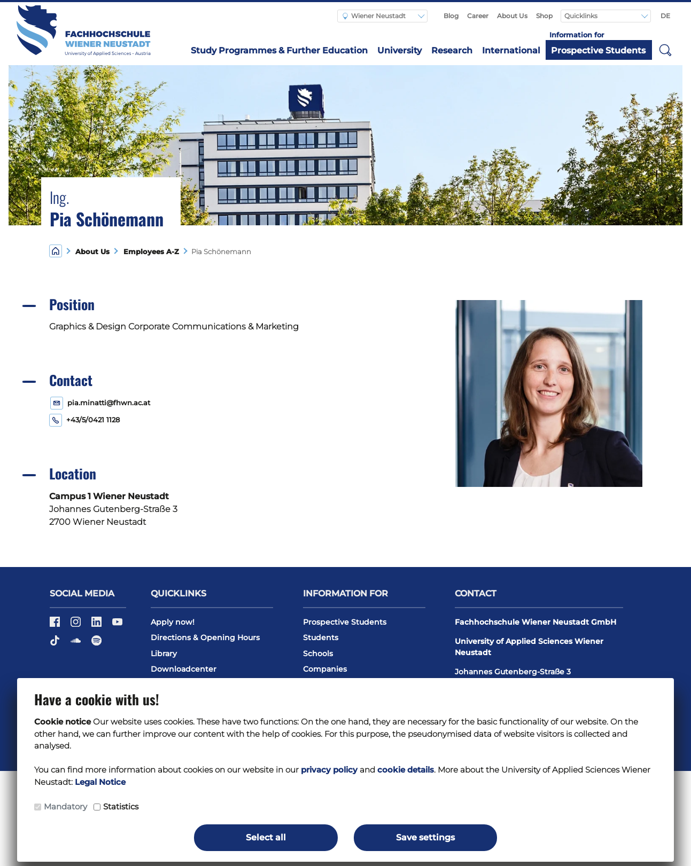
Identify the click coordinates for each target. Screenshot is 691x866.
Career (477, 16)
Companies (325, 669)
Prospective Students (598, 50)
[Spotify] (96, 644)
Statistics (120, 806)
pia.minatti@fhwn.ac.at (108, 403)
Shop (544, 16)
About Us (512, 16)
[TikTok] (56, 644)
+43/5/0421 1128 (93, 420)
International (511, 50)
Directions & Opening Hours (205, 637)
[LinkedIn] (97, 625)
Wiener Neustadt (374, 16)
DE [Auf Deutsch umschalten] (665, 16)
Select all (266, 837)
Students (320, 637)
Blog (451, 16)
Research (451, 50)
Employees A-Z (149, 252)
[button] (665, 50)
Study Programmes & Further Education (279, 50)
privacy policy (329, 770)
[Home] (55, 251)
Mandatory (65, 806)
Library (164, 653)
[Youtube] (117, 625)
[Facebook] (56, 625)
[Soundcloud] (77, 644)
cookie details (405, 770)
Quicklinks (581, 16)
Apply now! (173, 622)
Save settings (425, 837)
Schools (318, 653)
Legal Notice (100, 782)
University (399, 50)
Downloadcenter (183, 669)
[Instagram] (77, 625)
